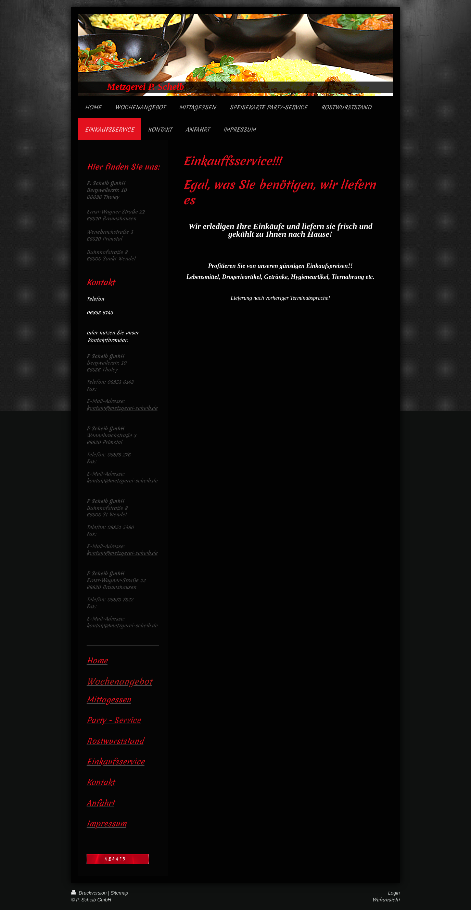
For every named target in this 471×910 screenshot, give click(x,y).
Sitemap (119, 893)
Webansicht (386, 899)
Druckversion (89, 893)
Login (394, 893)
